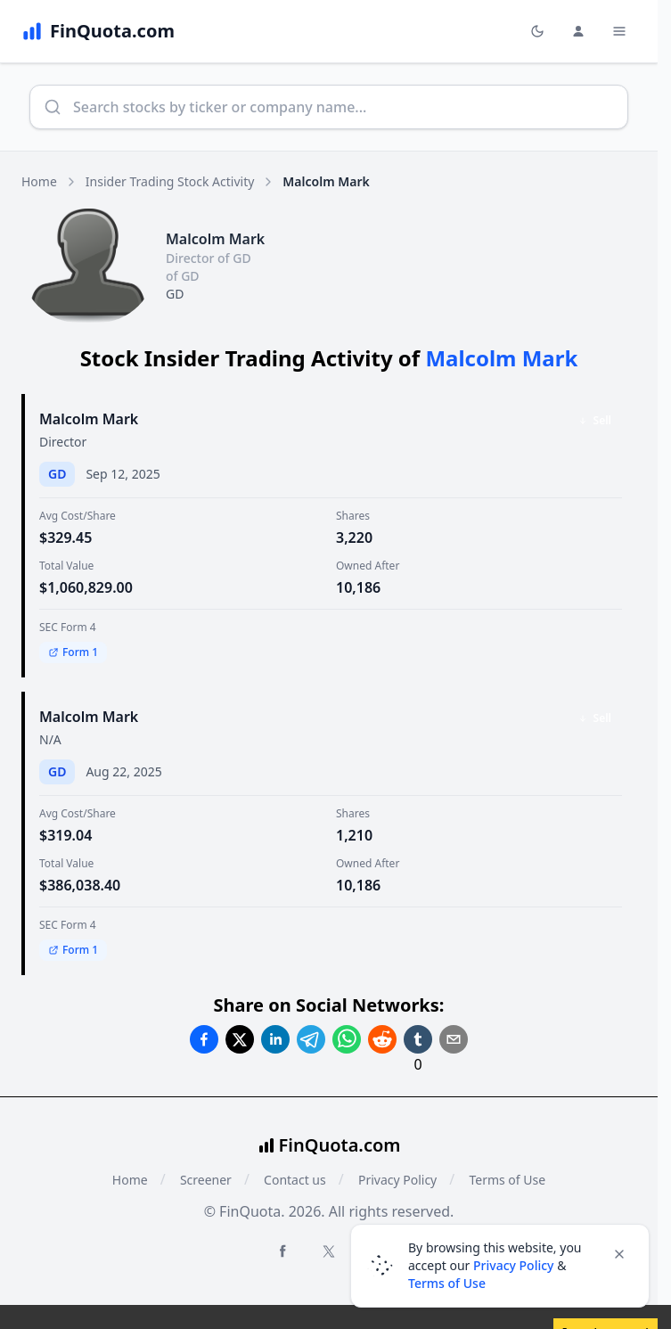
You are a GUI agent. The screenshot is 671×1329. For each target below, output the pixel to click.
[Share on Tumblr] (418, 1039)
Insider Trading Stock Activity (170, 181)
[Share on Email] (453, 1039)
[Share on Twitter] (239, 1039)
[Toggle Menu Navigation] (619, 31)
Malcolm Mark (88, 419)
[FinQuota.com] (98, 31)
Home (39, 181)
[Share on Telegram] (311, 1039)
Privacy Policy (397, 1179)
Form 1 (73, 652)
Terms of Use (507, 1179)
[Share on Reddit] (382, 1039)
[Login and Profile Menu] (578, 31)
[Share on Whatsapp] (346, 1039)
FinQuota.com (340, 1145)
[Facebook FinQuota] (282, 1250)
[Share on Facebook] (204, 1039)
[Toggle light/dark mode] (537, 31)
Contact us (295, 1179)
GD (175, 293)
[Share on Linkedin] (275, 1039)
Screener (206, 1179)
